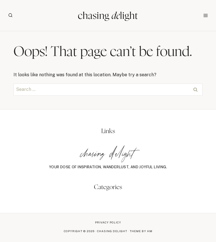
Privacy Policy (108, 222)
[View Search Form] (10, 15)
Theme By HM (141, 231)
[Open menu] (205, 15)
